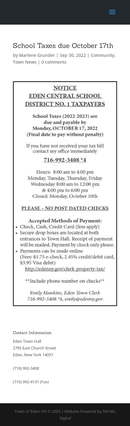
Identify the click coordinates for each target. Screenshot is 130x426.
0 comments (54, 62)
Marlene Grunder (37, 55)
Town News (24, 62)
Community (102, 55)
